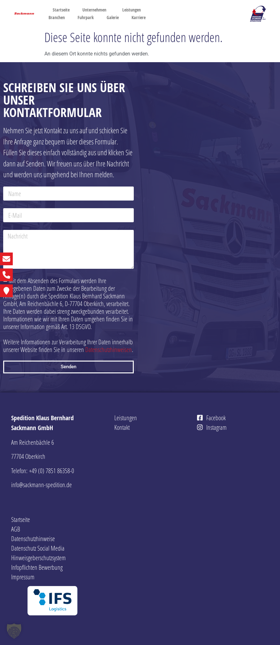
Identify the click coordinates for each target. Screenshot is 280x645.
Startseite (61, 10)
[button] (14, 631)
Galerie (113, 17)
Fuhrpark (86, 17)
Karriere (140, 17)
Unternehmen (96, 10)
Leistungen (133, 10)
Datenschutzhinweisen (108, 349)
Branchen (57, 17)
